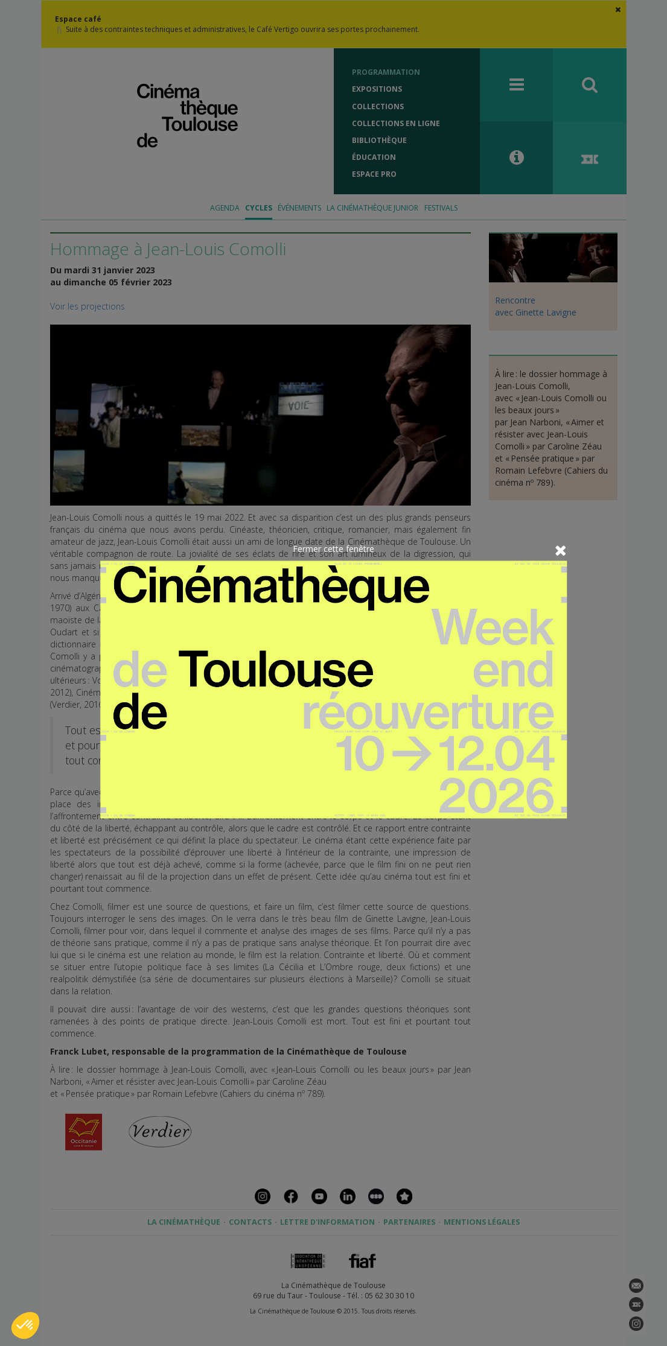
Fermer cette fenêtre (333, 548)
